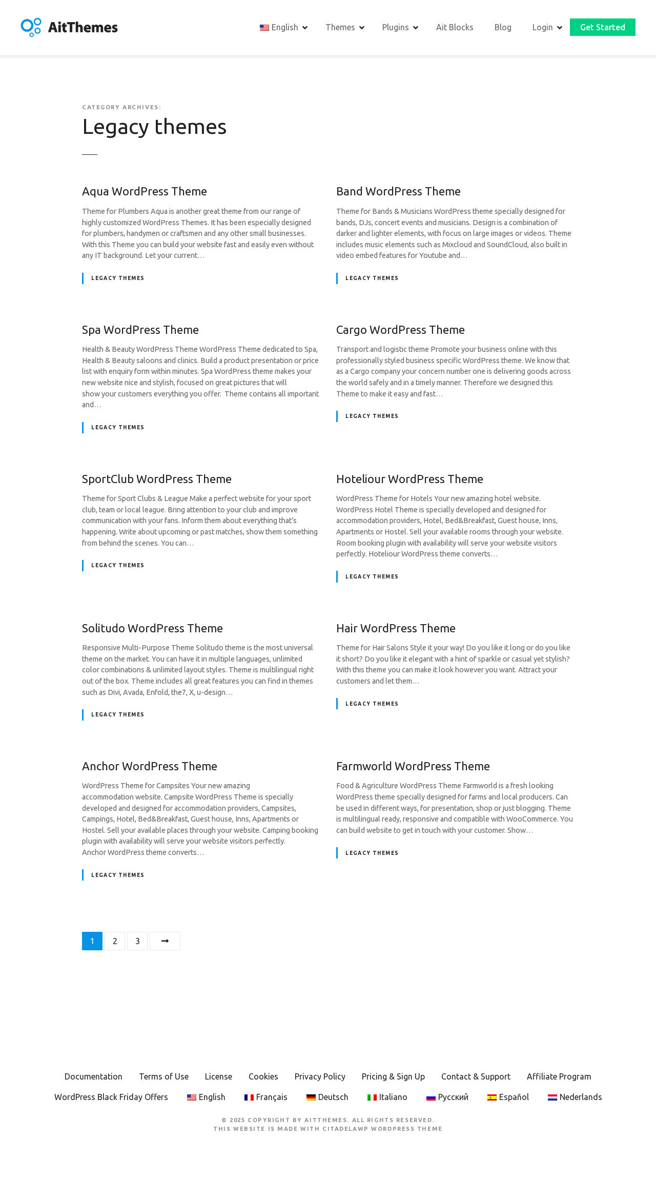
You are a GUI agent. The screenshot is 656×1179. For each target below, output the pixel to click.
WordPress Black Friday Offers (111, 1097)
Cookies (263, 1076)
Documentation (93, 1076)
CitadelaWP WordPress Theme (382, 1129)
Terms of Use (164, 1076)
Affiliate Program (559, 1076)
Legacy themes (118, 278)
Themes (340, 27)
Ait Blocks (455, 27)
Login (542, 27)
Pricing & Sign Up (393, 1076)
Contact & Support (475, 1076)
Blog (503, 27)
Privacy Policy (320, 1076)
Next (165, 941)
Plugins (395, 27)
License (218, 1076)
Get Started (602, 27)
